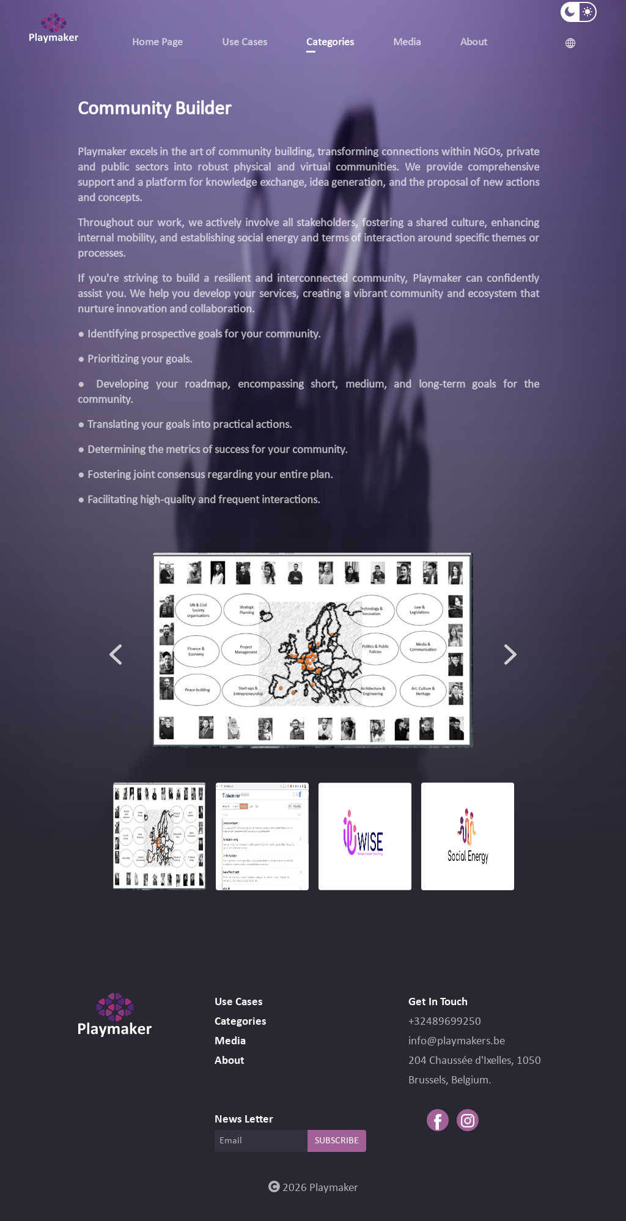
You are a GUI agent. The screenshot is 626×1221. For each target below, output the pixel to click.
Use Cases (244, 42)
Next (510, 650)
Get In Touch (438, 1002)
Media (407, 42)
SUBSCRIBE (337, 1141)
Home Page (157, 42)
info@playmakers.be (456, 1041)
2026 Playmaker (313, 1188)
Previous (115, 650)
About (473, 42)
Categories (330, 42)
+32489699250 (444, 1022)
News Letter (244, 1120)
